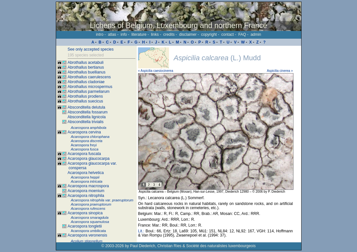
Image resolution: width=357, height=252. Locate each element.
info (124, 34)
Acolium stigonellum (87, 241)
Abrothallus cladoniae (86, 82)
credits (168, 34)
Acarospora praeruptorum (91, 204)
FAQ (242, 34)
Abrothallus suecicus (85, 101)
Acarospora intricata (87, 181)
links (155, 34)
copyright (209, 34)
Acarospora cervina (84, 132)
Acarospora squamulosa (90, 222)
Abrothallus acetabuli (86, 62)
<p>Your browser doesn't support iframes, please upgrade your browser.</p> (219, 144)
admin (256, 34)
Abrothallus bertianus (86, 67)
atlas (112, 34)
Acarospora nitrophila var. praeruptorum (102, 200)
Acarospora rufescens (88, 208)
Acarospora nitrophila (86, 195)
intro (99, 34)
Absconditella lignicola (87, 117)
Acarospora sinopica (85, 213)
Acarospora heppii (85, 177)
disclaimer (187, 34)
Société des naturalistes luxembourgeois (220, 246)
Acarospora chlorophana (90, 137)
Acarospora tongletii (85, 226)
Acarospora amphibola (88, 128)
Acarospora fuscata (84, 153)
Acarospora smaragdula (90, 217)
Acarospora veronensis (87, 235)
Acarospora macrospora (88, 186)
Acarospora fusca (85, 149)
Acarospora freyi (84, 145)
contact (227, 34)
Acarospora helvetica (86, 172)
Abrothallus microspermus (90, 86)
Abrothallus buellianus (86, 72)
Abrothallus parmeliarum (89, 91)
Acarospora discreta (87, 141)
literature (138, 34)
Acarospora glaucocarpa (89, 158)
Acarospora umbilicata (88, 231)
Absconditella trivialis (86, 122)
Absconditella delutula (86, 107)
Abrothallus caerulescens (89, 77)
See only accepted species (91, 49)
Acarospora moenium (86, 191)
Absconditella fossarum (88, 112)
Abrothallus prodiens (85, 96)
